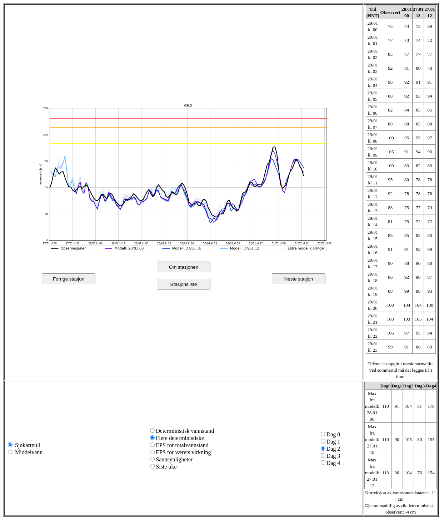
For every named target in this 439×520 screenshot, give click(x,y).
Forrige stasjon (68, 279)
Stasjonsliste (183, 284)
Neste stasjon (298, 279)
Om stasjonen (183, 267)
